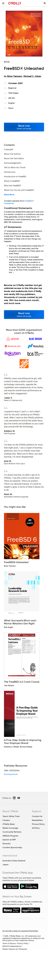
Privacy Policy (38, 824)
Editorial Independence (11, 946)
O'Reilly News (8, 824)
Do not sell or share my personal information (20, 931)
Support (36, 810)
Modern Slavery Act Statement (14, 949)
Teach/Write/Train (11, 816)
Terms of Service (9, 943)
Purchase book (11, 774)
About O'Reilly (10, 810)
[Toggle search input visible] (45, 3)
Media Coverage (10, 827)
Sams (10, 108)
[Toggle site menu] (3, 3)
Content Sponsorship (12, 847)
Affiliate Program (10, 835)
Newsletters (37, 820)
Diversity (6, 843)
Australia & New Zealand (13, 860)
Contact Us (37, 816)
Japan (5, 864)
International (9, 855)
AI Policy (36, 827)
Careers (6, 820)
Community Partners (11, 831)
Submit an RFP (9, 839)
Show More (9, 195)
